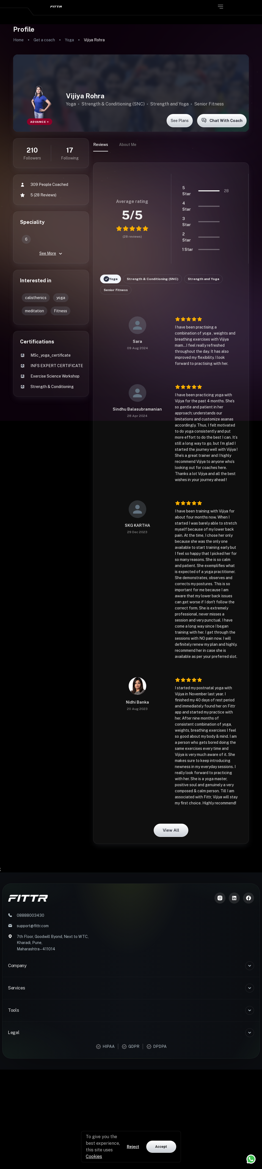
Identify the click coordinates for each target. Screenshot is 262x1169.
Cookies (94, 1156)
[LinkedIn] (234, 898)
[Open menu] (220, 6)
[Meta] (248, 898)
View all (171, 830)
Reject (133, 1146)
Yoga (69, 40)
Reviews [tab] (100, 144)
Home (18, 40)
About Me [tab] (127, 144)
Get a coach (44, 40)
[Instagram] (219, 898)
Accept (161, 1146)
